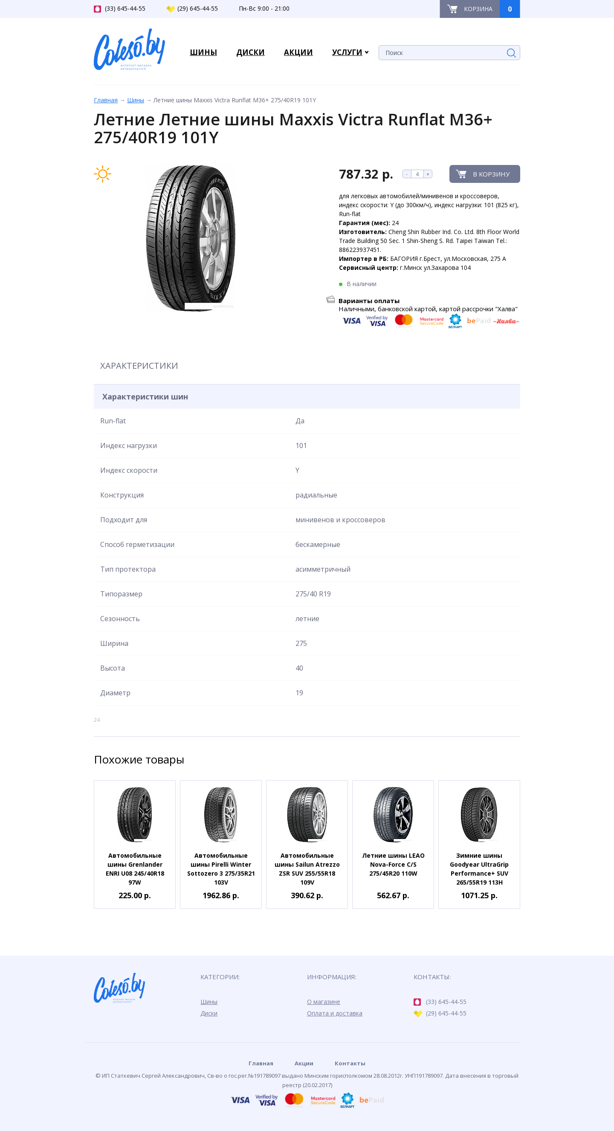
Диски (208, 1013)
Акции (304, 1063)
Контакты (350, 1063)
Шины (135, 100)
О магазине (323, 1002)
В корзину (491, 174)
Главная (106, 100)
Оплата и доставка (334, 1013)
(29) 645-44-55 (192, 8)
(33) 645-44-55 (119, 8)
